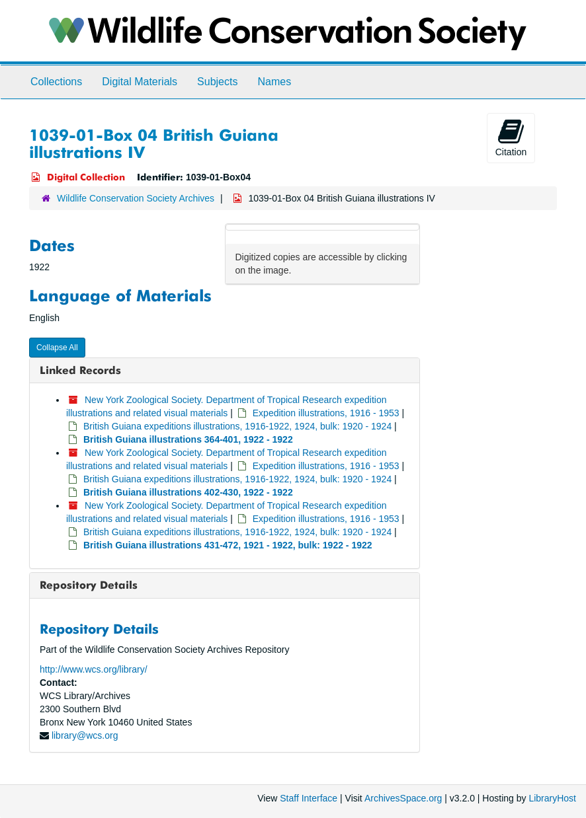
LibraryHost (552, 798)
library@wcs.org (85, 735)
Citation (510, 137)
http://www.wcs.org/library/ (93, 669)
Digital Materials (139, 81)
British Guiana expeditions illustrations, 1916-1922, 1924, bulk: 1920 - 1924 (237, 426)
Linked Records (80, 370)
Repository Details (89, 584)
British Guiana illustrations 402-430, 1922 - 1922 (188, 492)
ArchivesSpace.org (403, 798)
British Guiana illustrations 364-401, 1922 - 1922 (188, 439)
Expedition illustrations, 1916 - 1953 (326, 413)
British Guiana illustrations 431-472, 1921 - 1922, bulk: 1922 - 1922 (227, 545)
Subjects (217, 81)
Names (274, 81)
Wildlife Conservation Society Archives (135, 198)
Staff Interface (308, 798)
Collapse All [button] (57, 347)
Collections (56, 81)
